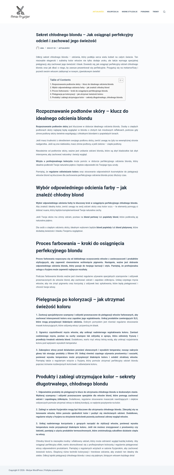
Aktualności (98, 12)
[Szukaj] (164, 12)
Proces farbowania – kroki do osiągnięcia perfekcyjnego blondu (80, 91)
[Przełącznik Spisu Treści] (119, 80)
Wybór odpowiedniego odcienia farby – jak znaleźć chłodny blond (80, 87)
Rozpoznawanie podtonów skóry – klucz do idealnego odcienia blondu (83, 84)
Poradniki (145, 12)
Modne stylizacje (129, 12)
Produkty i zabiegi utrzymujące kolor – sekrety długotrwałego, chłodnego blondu (87, 97)
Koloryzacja (113, 12)
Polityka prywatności (53, 470)
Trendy (156, 12)
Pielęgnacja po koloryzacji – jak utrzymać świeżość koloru (77, 94)
